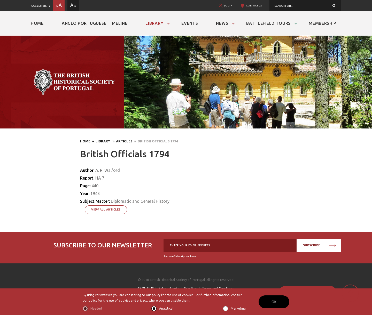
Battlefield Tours (268, 23)
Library (154, 23)
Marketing (238, 308)
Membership (322, 23)
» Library (100, 141)
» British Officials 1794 (155, 141)
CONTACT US (254, 5)
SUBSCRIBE (319, 245)
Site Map (190, 288)
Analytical (166, 308)
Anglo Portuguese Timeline (95, 23)
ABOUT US (145, 288)
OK (274, 302)
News (222, 23)
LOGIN (228, 5)
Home (37, 23)
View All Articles (106, 209)
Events (189, 23)
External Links (169, 288)
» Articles (122, 141)
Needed (96, 308)
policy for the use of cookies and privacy (118, 300)
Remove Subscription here (180, 256)
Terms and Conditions (218, 288)
